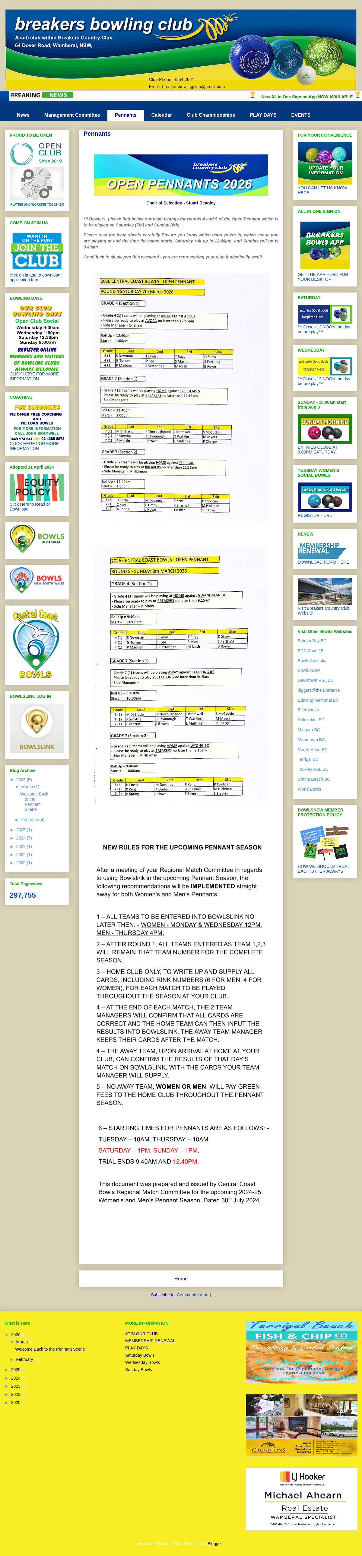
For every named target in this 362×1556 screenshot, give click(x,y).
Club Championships (211, 115)
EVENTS (301, 115)
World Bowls (309, 789)
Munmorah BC (311, 739)
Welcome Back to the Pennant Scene (34, 801)
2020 (21, 862)
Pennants (126, 115)
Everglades (308, 709)
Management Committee (72, 115)
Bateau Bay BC (312, 640)
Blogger (215, 1543)
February (30, 819)
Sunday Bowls (138, 1369)
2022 (21, 854)
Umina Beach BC (314, 779)
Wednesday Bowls (142, 1362)
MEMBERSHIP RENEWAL (150, 1340)
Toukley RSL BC (313, 769)
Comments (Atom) (194, 1294)
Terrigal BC (308, 759)
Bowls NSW (309, 670)
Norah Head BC (313, 749)
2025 (21, 829)
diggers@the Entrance (319, 690)
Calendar (161, 115)
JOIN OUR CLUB (141, 1333)
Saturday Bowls (139, 1355)
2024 (21, 838)
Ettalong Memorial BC (318, 700)
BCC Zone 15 (310, 650)
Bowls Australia (312, 660)
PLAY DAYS (263, 115)
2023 (21, 846)
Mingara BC (309, 729)
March (27, 786)
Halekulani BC (311, 719)
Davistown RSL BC (316, 680)
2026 (21, 779)
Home (181, 1279)
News (23, 115)
